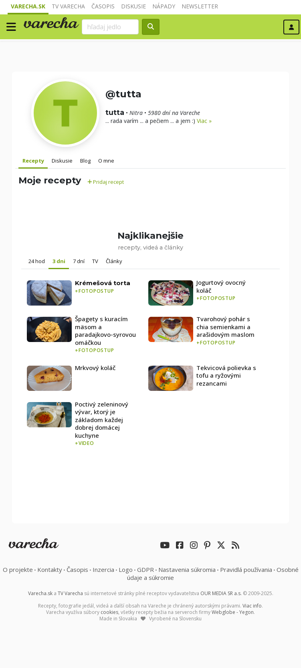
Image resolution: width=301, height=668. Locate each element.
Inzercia (103, 569)
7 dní (79, 261)
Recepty (33, 160)
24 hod (36, 261)
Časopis (103, 6)
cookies (109, 612)
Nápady (163, 6)
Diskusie (133, 6)
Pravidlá (246, 569)
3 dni (59, 261)
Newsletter (200, 6)
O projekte (18, 569)
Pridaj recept (105, 181)
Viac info (252, 605)
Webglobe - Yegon (233, 612)
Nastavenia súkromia (187, 569)
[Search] (110, 26)
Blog (85, 160)
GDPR (145, 569)
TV (95, 261)
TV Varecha (68, 6)
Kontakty (49, 569)
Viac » (204, 121)
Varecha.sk (28, 6)
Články (114, 261)
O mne (106, 160)
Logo (126, 569)
